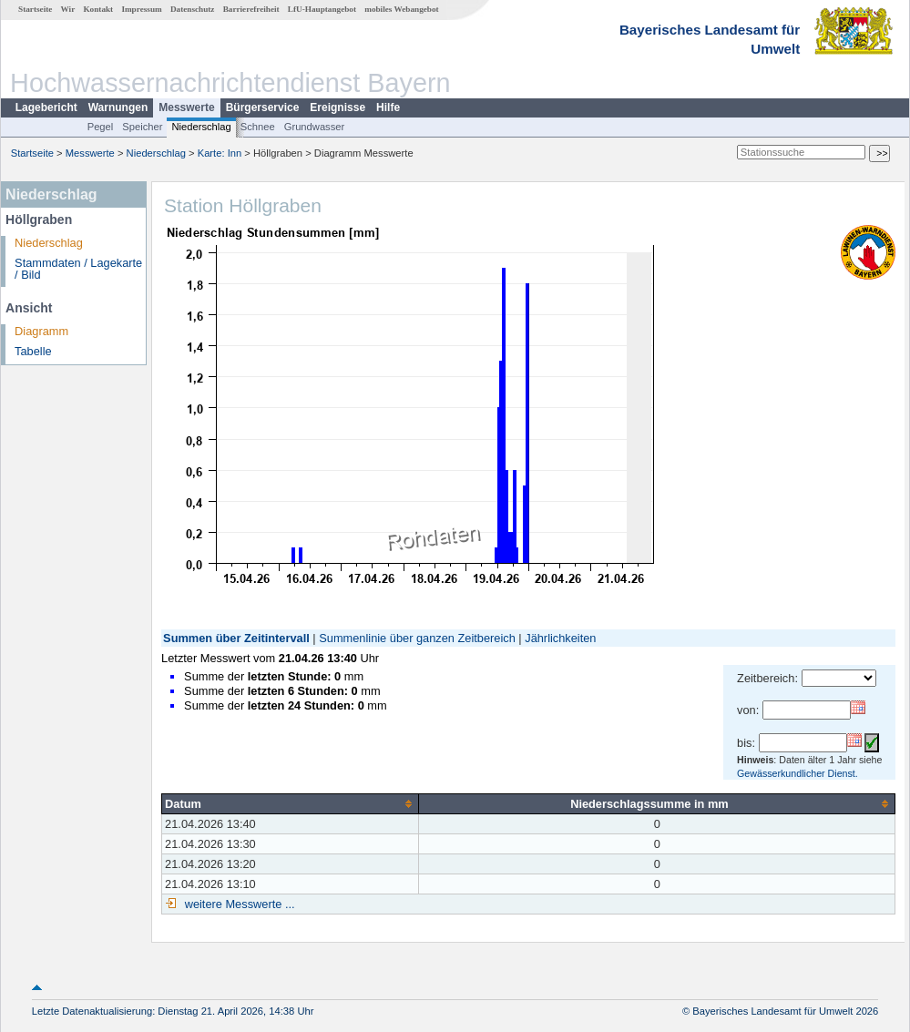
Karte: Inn (220, 153)
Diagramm (41, 331)
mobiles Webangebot (401, 9)
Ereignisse (337, 107)
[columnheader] (290, 803)
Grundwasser (314, 126)
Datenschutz (192, 9)
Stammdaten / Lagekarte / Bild (78, 268)
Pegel (100, 126)
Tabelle (33, 351)
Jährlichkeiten (560, 638)
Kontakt (98, 9)
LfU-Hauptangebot (322, 9)
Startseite (35, 9)
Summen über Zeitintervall (236, 638)
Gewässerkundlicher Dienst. (797, 773)
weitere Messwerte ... (237, 904)
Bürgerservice (263, 107)
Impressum (141, 9)
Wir (68, 9)
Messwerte (186, 107)
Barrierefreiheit (251, 9)
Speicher (142, 126)
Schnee (257, 126)
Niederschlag (200, 126)
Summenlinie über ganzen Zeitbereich (417, 638)
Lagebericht (46, 107)
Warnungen (118, 107)
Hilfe (388, 107)
